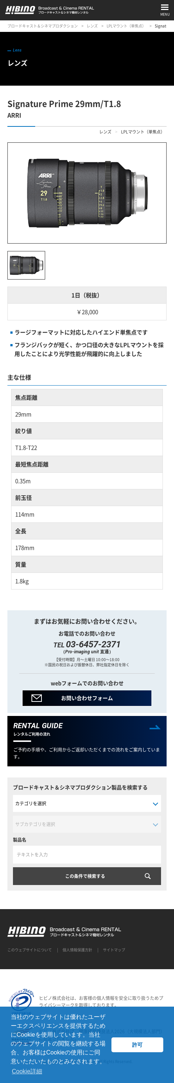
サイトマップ (114, 949)
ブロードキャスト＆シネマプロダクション (42, 26)
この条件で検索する (85, 876)
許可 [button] (137, 1045)
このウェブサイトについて (29, 949)
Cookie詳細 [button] (27, 1071)
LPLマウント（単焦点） (126, 26)
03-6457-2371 (93, 644)
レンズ (92, 26)
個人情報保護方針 (77, 949)
